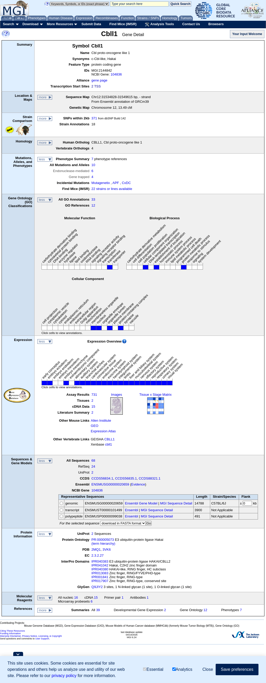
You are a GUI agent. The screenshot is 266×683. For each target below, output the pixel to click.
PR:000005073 (102, 540)
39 (98, 610)
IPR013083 (99, 573)
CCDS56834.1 (102, 478)
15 (93, 406)
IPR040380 (99, 569)
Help (15, 17)
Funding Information (10, 633)
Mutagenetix (100, 183)
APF (115, 183)
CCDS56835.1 (126, 478)
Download (30, 24)
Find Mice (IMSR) (123, 24)
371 (94, 118)
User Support (42, 638)
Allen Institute (101, 420)
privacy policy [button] (64, 675)
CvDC (126, 183)
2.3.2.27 (97, 555)
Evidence (138, 484)
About (5, 17)
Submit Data (91, 24)
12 (93, 205)
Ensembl (131, 510)
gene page (99, 80)
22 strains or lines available (111, 189)
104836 (116, 74)
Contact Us (191, 24)
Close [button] (207, 669)
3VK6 (107, 549)
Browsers (216, 24)
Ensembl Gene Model (141, 503)
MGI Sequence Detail (176, 503)
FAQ (23, 17)
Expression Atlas (103, 431)
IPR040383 (99, 561)
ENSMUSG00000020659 (110, 484)
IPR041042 (99, 565)
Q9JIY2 (97, 587)
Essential (153, 669)
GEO (94, 426)
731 (94, 395)
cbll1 (108, 444)
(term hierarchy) (103, 543)
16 (76, 597)
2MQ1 (95, 549)
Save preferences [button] (237, 669)
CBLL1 (109, 439)
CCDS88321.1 (149, 478)
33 (93, 199)
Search (8, 24)
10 (93, 165)
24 (93, 466)
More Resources (60, 24)
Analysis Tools (159, 24)
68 (93, 460)
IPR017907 (99, 581)
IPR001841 (99, 577)
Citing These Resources (12, 631)
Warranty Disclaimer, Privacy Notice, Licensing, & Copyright (31, 636)
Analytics (182, 669)
